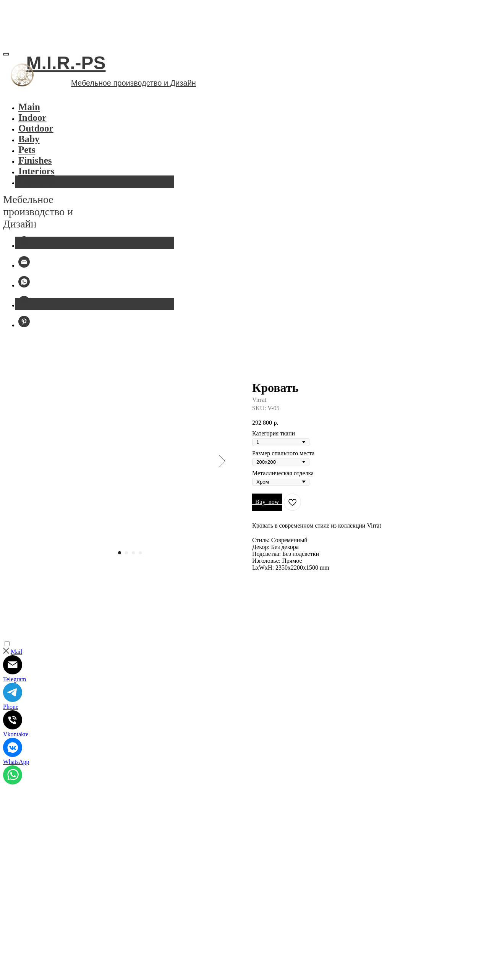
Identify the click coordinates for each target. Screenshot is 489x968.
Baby (42, 156)
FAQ (68, 883)
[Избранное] (24, 77)
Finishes (49, 181)
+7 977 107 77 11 (38, 950)
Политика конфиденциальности (68, 875)
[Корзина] (24, 95)
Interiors (51, 193)
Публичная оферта (33, 892)
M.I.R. (31, 866)
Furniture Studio (38, 926)
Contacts (51, 205)
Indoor (34, 118)
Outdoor (50, 144)
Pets (40, 169)
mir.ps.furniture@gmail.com (53, 962)
